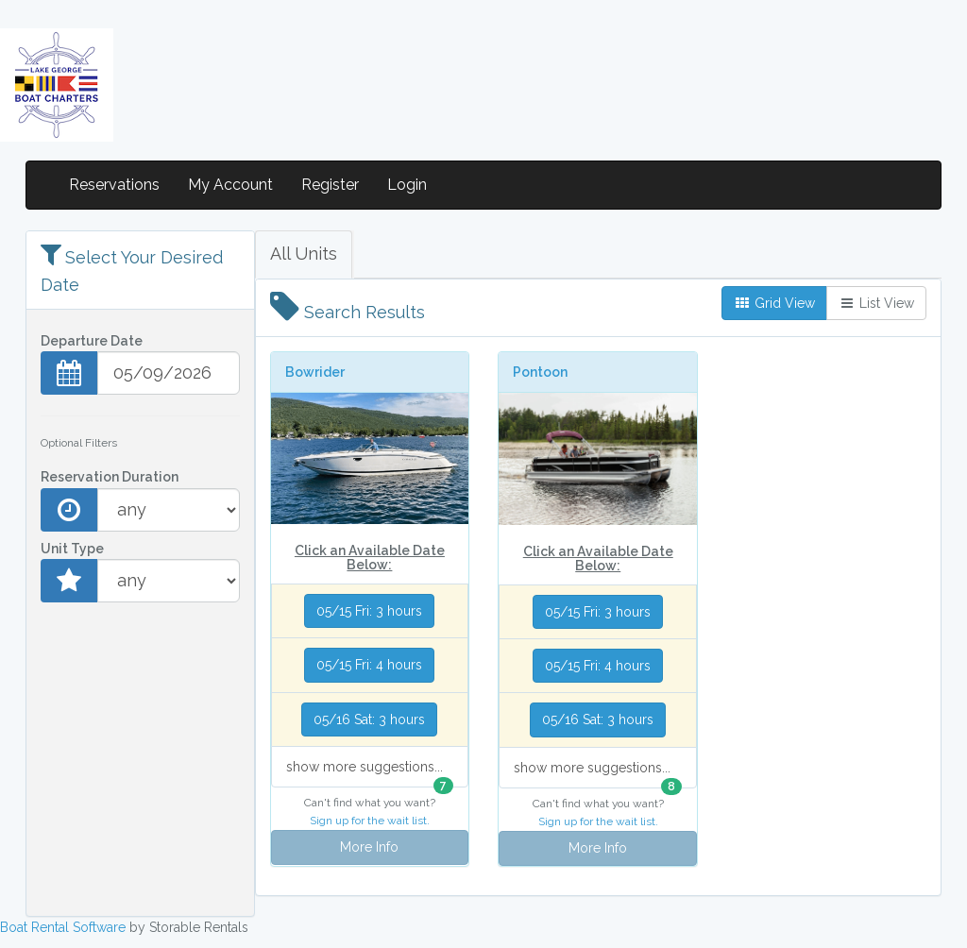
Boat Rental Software (63, 927)
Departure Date (92, 340)
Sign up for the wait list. (370, 820)
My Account (230, 185)
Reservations (114, 185)
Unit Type (72, 548)
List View (876, 303)
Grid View (774, 303)
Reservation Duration (109, 476)
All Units (303, 253)
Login (407, 185)
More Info (369, 847)
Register (330, 185)
